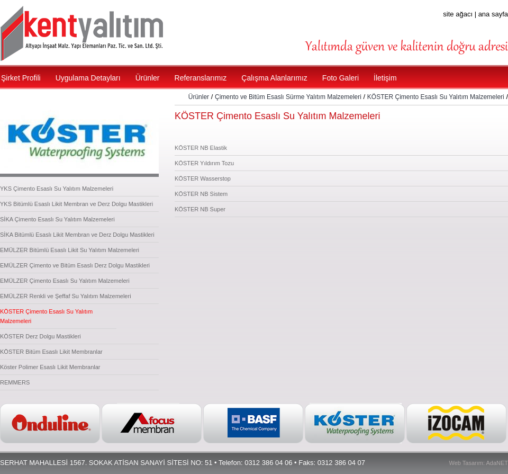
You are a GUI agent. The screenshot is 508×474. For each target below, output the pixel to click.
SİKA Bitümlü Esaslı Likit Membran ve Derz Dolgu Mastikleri (77, 234)
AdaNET (497, 463)
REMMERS (15, 382)
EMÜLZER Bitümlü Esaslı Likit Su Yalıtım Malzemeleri (69, 250)
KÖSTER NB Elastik (201, 148)
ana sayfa (493, 14)
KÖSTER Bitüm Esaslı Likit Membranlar (51, 351)
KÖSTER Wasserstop (203, 178)
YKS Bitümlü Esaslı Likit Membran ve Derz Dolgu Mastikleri (76, 204)
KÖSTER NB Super (200, 209)
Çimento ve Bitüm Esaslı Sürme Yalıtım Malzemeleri (288, 97)
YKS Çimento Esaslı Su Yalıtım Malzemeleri (56, 188)
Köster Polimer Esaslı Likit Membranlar (50, 367)
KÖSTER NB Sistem (201, 194)
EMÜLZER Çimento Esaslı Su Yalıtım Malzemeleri (65, 281)
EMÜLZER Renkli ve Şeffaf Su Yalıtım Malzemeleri (65, 296)
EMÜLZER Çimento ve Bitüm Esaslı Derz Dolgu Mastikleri (75, 265)
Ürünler (198, 97)
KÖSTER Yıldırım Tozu (204, 163)
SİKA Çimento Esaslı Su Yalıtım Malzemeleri (57, 219)
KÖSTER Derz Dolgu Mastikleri (40, 336)
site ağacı (458, 14)
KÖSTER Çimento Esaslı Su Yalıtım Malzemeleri (435, 97)
